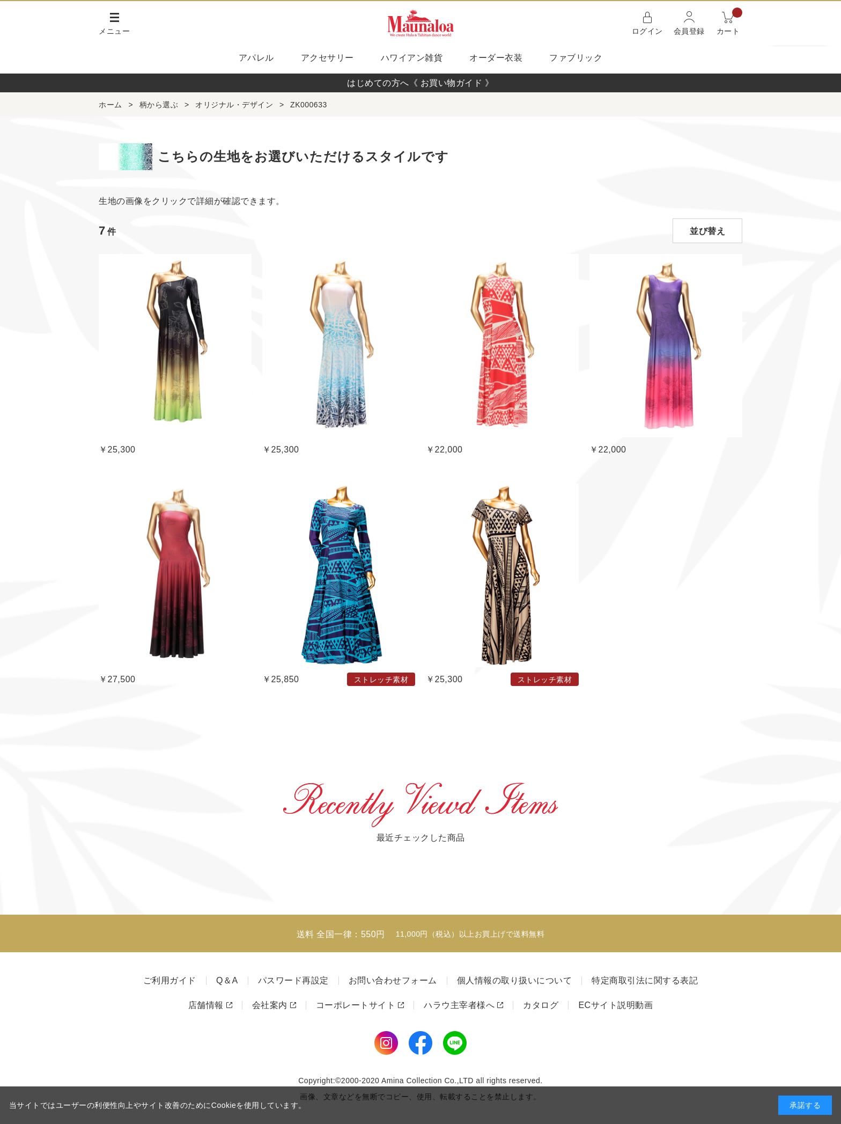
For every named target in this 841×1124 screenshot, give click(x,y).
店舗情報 (206, 1005)
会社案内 (269, 1005)
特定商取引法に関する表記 (645, 980)
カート (730, 22)
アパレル (256, 57)
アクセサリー (327, 57)
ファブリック (575, 57)
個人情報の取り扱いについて (514, 980)
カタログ (540, 1005)
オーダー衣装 (495, 57)
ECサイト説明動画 (615, 1005)
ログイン (647, 31)
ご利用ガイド (169, 980)
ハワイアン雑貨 (412, 57)
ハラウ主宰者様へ (459, 1005)
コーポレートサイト (356, 1005)
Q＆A (227, 980)
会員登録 (689, 31)
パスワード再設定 (293, 980)
